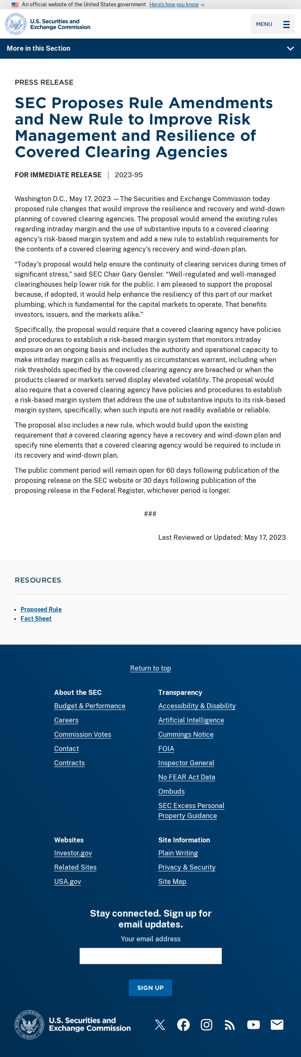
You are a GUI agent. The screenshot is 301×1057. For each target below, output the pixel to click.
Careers (66, 720)
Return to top (150, 668)
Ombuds (171, 791)
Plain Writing (178, 853)
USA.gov (67, 882)
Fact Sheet (36, 618)
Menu (273, 24)
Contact (66, 749)
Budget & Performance (90, 706)
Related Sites (75, 867)
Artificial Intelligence (191, 720)
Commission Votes (82, 734)
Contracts (69, 763)
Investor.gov (73, 853)
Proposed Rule (41, 609)
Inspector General (186, 763)
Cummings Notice (186, 734)
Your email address (151, 939)
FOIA (166, 749)
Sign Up (150, 987)
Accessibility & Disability (197, 706)
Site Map (172, 882)
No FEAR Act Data (186, 777)
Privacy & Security (187, 867)
